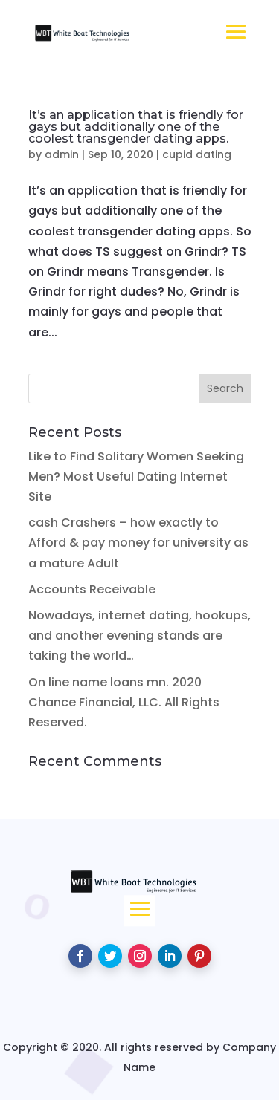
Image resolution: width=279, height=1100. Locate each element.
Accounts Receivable (91, 589)
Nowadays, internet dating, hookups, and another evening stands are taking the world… (139, 635)
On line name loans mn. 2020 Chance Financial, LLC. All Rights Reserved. (123, 702)
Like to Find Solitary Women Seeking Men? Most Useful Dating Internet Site (136, 476)
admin (62, 154)
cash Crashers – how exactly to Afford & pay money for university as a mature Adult (138, 542)
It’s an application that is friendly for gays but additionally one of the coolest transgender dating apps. (135, 127)
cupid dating (196, 154)
